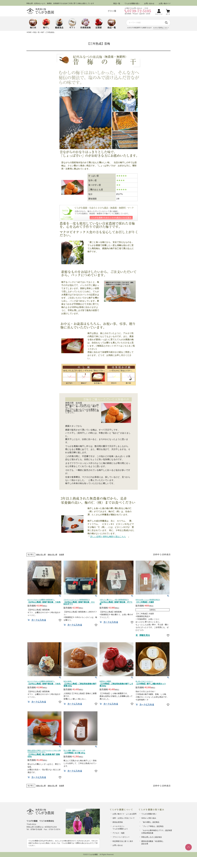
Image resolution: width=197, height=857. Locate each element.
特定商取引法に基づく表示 (123, 841)
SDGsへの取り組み (148, 818)
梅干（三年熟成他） (48, 32)
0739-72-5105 (36, 829)
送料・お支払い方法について (124, 818)
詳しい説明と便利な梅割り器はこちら (108, 536)
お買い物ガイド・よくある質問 (124, 814)
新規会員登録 (118, 822)
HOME (29, 32)
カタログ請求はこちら (160, 27)
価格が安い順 (41, 554)
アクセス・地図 (118, 833)
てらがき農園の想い (132, 3)
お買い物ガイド (165, 3)
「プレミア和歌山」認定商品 (152, 826)
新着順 (61, 554)
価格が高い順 (52, 554)
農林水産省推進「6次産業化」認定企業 (152, 842)
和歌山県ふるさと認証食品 (151, 837)
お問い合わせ (149, 3)
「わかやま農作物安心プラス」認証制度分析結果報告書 (155, 831)
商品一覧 (116, 3)
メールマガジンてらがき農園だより (120, 827)
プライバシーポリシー (121, 837)
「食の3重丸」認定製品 (150, 822)
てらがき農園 (93, 854)
